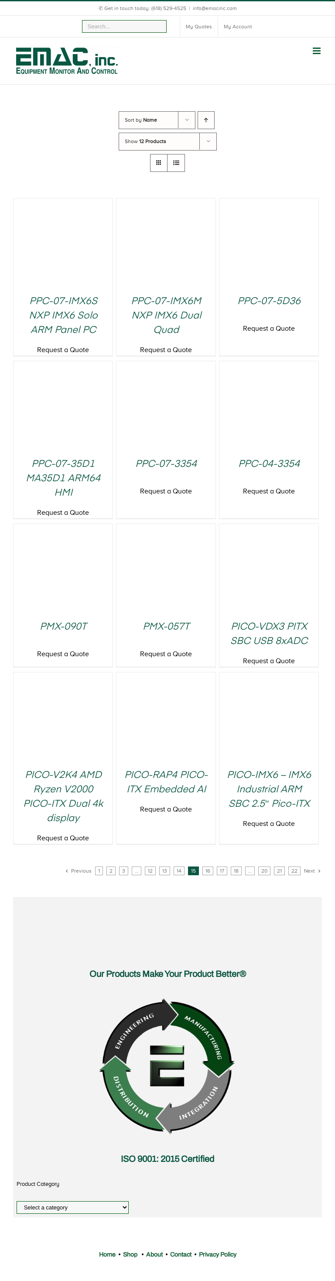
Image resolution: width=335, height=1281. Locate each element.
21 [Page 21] (279, 871)
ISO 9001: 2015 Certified (167, 1159)
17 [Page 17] (222, 871)
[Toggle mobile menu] (317, 50)
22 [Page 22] (294, 871)
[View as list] (176, 162)
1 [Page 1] (99, 871)
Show (145, 141)
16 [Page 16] (207, 871)
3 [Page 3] (123, 871)
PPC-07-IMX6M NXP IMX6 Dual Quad (166, 316)
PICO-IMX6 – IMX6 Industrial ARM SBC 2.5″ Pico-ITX (269, 790)
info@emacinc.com (215, 8)
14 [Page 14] (179, 871)
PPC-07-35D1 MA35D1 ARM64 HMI (63, 478)
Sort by (141, 120)
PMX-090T (63, 627)
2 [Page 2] (111, 871)
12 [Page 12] (150, 871)
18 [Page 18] (236, 871)
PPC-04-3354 (269, 464)
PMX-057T (166, 627)
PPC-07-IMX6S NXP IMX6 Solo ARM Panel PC (63, 316)
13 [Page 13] (164, 871)
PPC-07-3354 (166, 464)
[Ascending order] (206, 120)
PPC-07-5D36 (269, 301)
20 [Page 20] (264, 871)
